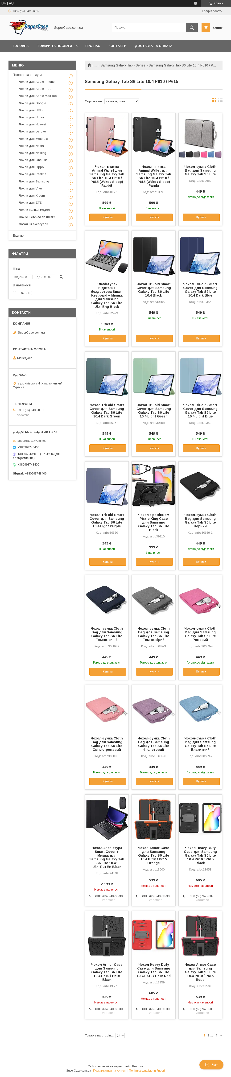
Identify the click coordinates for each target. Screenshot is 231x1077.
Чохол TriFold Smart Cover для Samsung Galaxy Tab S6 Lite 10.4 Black (153, 289)
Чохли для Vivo (30, 188)
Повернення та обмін (33, 58)
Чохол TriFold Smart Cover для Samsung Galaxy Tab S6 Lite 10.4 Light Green (153, 410)
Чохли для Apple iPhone (36, 81)
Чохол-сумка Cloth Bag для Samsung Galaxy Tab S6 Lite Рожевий (200, 634)
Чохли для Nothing (32, 153)
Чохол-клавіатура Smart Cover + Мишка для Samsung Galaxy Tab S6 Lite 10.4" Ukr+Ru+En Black (106, 857)
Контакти (117, 46)
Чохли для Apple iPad (35, 89)
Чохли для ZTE (30, 202)
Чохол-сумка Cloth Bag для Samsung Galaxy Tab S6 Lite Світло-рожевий (107, 743)
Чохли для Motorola (33, 138)
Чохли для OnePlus (33, 160)
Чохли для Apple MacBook (38, 96)
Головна (21, 46)
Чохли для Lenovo (32, 131)
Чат (211, 1065)
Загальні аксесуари (33, 224)
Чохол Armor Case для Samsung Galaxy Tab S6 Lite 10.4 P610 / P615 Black (107, 972)
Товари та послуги (54, 46)
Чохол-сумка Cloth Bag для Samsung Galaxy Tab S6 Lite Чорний (200, 520)
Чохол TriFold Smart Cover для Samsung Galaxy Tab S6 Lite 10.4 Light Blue (200, 410)
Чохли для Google (32, 103)
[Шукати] (192, 27)
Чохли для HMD (31, 110)
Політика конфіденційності (147, 1070)
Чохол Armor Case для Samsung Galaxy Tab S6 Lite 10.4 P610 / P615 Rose (200, 972)
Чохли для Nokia (31, 146)
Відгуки (19, 235)
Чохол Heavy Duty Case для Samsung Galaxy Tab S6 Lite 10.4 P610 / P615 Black (200, 855)
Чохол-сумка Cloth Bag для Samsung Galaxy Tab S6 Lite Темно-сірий (154, 634)
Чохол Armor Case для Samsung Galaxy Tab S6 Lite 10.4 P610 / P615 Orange (153, 855)
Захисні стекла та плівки (37, 217)
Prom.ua (137, 1066)
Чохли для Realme (32, 174)
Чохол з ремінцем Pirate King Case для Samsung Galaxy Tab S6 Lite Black (153, 522)
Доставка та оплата (153, 46)
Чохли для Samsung (34, 181)
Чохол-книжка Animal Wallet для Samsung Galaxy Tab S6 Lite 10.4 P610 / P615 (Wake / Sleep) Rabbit (106, 176)
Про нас (92, 46)
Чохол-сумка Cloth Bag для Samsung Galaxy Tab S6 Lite (200, 170)
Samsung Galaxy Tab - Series (123, 65)
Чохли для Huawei (32, 124)
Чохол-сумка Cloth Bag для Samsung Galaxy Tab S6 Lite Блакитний (200, 743)
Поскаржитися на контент (110, 1070)
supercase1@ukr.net (31, 440)
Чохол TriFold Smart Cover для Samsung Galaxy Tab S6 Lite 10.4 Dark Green (107, 410)
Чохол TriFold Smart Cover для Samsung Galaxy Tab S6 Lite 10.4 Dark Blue (200, 289)
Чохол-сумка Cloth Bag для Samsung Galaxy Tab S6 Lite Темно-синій (107, 634)
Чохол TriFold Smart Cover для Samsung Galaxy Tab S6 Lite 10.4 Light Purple (107, 520)
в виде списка (220, 101)
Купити (108, 217)
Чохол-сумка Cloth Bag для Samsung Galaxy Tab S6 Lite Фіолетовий (154, 743)
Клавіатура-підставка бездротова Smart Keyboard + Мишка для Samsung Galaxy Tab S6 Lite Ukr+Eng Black (107, 295)
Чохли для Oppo (31, 167)
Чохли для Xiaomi (32, 195)
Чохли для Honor (31, 117)
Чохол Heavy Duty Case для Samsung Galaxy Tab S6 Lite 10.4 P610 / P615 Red (154, 970)
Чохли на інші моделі (34, 209)
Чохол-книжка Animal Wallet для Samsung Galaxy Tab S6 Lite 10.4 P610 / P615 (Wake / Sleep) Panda (153, 176)
